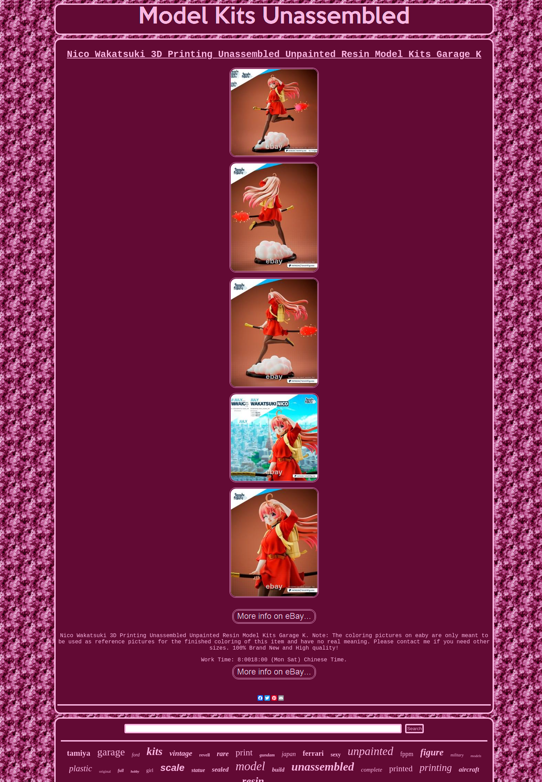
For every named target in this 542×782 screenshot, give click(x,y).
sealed (220, 769)
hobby (135, 771)
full (121, 770)
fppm (406, 754)
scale (172, 767)
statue (198, 770)
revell (204, 754)
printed (401, 768)
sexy (335, 754)
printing (436, 767)
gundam (267, 754)
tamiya (79, 753)
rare (222, 753)
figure (432, 752)
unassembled (322, 766)
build (278, 769)
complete (371, 769)
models (475, 756)
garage (111, 751)
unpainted (370, 751)
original (105, 771)
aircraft (469, 769)
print (244, 752)
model (250, 766)
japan (289, 754)
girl (149, 770)
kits (154, 751)
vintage (180, 753)
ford (136, 754)
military (457, 755)
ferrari (313, 753)
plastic (80, 768)
